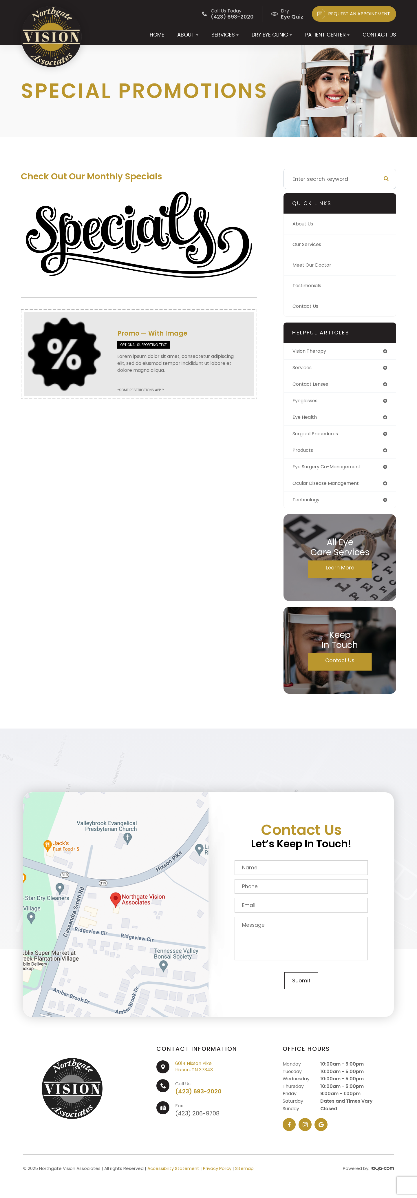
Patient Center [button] (327, 34)
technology (307, 505)
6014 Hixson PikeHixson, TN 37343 (194, 1072)
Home (157, 34)
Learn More (340, 573)
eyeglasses (306, 402)
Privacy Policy (217, 1174)
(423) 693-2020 (198, 1097)
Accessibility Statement (173, 1174)
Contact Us (379, 34)
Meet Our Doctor (313, 265)
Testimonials (308, 285)
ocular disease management (329, 488)
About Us (304, 223)
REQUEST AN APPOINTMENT (352, 14)
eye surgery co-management (330, 471)
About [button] (187, 34)
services (303, 368)
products (304, 454)
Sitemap (244, 1174)
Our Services (308, 244)
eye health (305, 419)
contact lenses (312, 385)
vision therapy (311, 351)
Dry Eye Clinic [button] (272, 34)
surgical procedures (318, 436)
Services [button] (225, 34)
